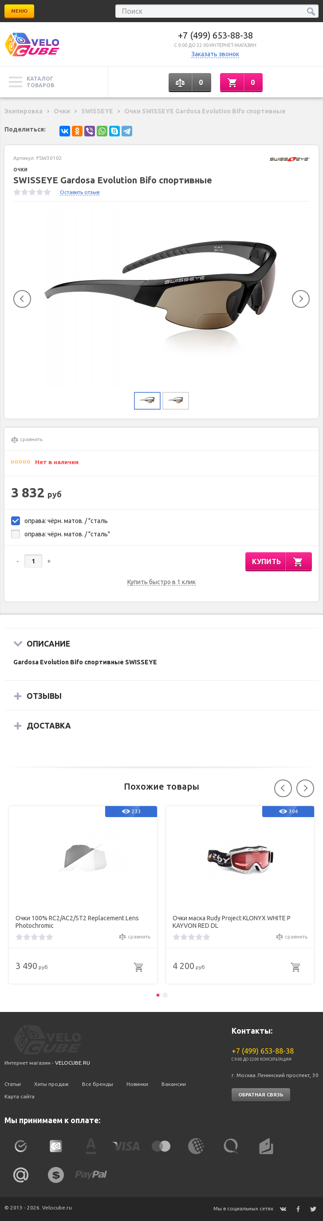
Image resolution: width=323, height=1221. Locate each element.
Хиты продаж (51, 1084)
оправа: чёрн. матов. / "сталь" (67, 534)
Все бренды (97, 1084)
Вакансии (174, 1084)
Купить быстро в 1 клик (161, 582)
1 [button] (158, 995)
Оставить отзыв (79, 192)
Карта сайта (19, 1096)
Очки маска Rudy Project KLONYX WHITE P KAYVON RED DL (232, 922)
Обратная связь (261, 1094)
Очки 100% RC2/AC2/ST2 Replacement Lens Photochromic (77, 922)
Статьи (12, 1084)
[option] (161, 299)
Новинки (137, 1084)
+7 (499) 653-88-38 (215, 35)
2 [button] (165, 995)
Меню (19, 11)
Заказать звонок (215, 54)
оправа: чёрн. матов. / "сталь (66, 520)
